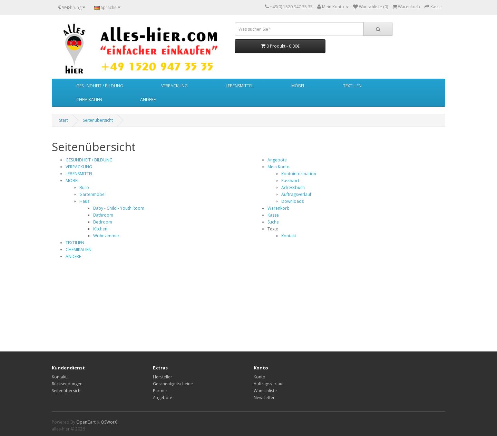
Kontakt (288, 236)
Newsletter (264, 397)
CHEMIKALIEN (89, 99)
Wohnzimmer (106, 236)
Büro (84, 187)
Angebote (277, 160)
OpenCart (86, 422)
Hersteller (162, 377)
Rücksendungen (67, 384)
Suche (273, 222)
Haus (84, 201)
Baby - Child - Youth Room (118, 208)
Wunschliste (265, 391)
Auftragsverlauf (296, 194)
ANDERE (148, 99)
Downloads (292, 201)
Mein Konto (278, 167)
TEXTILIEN (352, 86)
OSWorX (109, 422)
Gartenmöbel (92, 194)
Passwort (290, 181)
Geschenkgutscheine (173, 384)
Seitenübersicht (98, 120)
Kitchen (100, 229)
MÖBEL (298, 86)
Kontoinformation (298, 174)
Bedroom (102, 222)
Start (63, 120)
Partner (160, 391)
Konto (259, 377)
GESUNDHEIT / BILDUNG (99, 86)
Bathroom (103, 215)
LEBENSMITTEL (239, 86)
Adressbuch (293, 187)
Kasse (273, 215)
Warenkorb (278, 208)
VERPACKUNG (174, 86)
